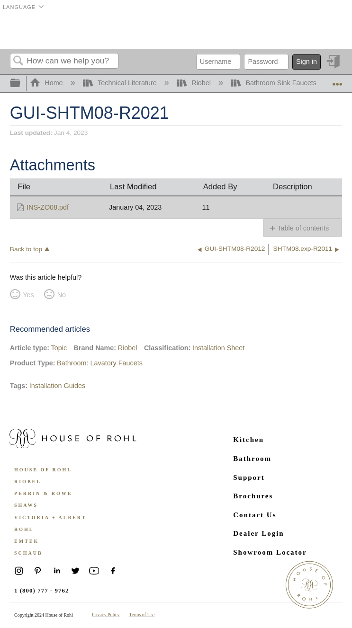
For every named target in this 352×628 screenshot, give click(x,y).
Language (19, 7)
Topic (59, 348)
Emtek (26, 541)
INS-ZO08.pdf (48, 207)
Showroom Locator (270, 552)
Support (249, 477)
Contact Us (254, 515)
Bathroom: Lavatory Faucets (100, 363)
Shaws (26, 505)
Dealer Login (258, 533)
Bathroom (252, 458)
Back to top (26, 249)
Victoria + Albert (50, 517)
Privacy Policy (106, 614)
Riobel (195, 83)
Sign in (306, 61)
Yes (28, 295)
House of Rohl (43, 469)
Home (47, 83)
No (61, 295)
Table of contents (303, 228)
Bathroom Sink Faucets (274, 83)
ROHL (24, 529)
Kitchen (248, 439)
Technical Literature (121, 83)
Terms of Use (142, 614)
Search (18, 61)
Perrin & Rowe (43, 493)
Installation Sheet (218, 348)
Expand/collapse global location (337, 81)
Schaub (28, 553)
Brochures (253, 496)
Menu (330, 31)
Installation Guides (57, 385)
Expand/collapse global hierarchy (21, 83)
